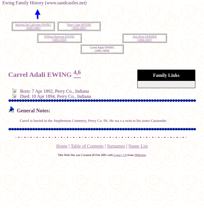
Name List (138, 146)
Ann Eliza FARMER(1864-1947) (144, 38)
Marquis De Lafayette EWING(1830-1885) (33, 26)
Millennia (140, 155)
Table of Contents (87, 146)
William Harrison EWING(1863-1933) (59, 38)
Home (62, 146)
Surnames (116, 146)
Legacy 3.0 (120, 155)
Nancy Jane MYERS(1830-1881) (79, 26)
